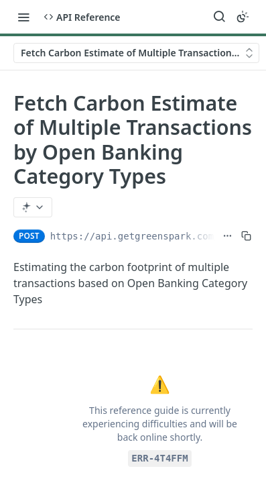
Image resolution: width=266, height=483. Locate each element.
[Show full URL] (227, 236)
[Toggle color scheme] (242, 17)
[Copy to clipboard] (246, 236)
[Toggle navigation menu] (23, 17)
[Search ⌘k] (219, 17)
